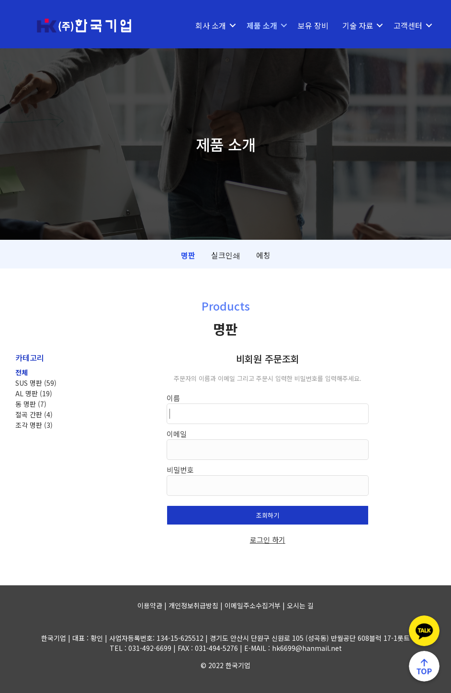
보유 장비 (313, 25)
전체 (21, 372)
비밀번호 (180, 470)
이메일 (177, 434)
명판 (188, 255)
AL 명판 (33, 393)
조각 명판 (34, 425)
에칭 (263, 255)
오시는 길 (300, 605)
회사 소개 (210, 25)
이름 (173, 398)
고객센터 (408, 25)
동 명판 (30, 404)
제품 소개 (262, 25)
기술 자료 (357, 25)
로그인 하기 (267, 540)
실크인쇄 (225, 255)
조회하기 (267, 515)
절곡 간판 (34, 414)
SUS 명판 (35, 383)
